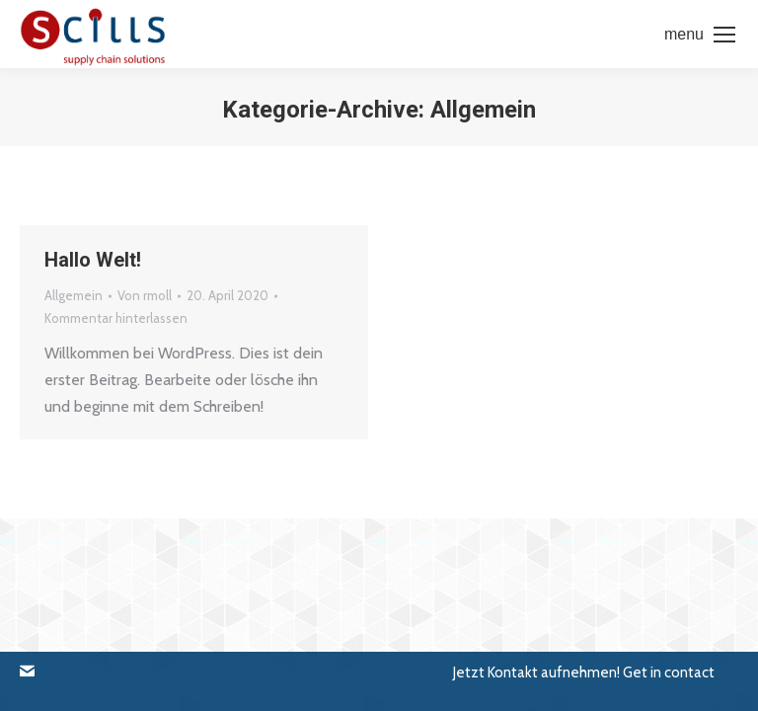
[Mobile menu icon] (699, 34)
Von (144, 295)
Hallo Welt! (92, 260)
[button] (40, 672)
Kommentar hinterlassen (116, 318)
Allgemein (73, 295)
